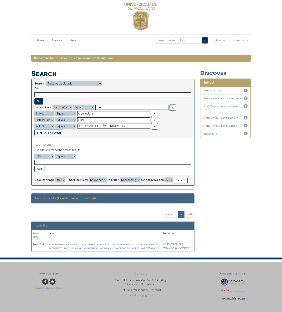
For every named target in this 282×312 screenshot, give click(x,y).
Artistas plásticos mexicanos (222, 98)
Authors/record (152, 180)
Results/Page (44, 180)
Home (40, 40)
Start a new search (49, 132)
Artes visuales (213, 90)
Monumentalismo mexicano (220, 118)
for (36, 88)
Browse (57, 40)
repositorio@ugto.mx (141, 295)
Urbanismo (210, 134)
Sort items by (78, 180)
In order (113, 180)
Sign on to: (222, 40)
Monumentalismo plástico (220, 126)
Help (73, 40)
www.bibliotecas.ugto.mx (49, 288)
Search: (39, 83)
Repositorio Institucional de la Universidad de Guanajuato (73, 58)
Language (241, 40)
